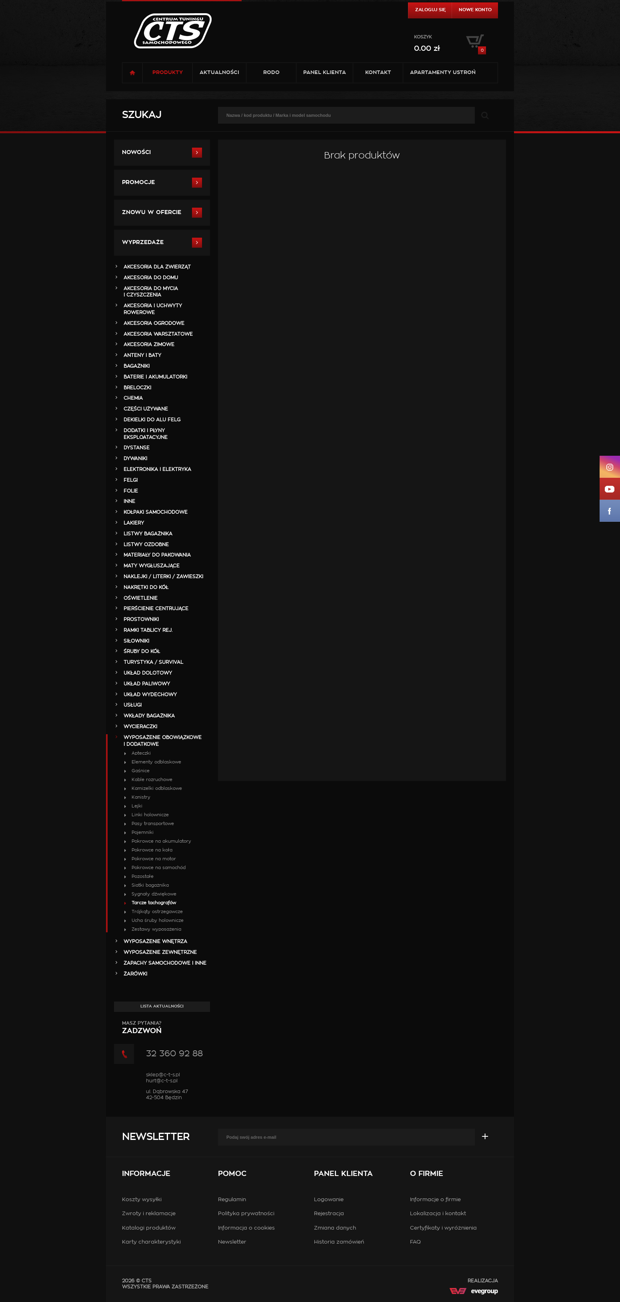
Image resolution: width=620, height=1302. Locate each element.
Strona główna (132, 73)
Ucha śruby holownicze (158, 920)
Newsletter (155, 1137)
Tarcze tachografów (154, 903)
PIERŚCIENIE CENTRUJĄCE (156, 608)
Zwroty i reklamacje (149, 1213)
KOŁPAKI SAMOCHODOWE (156, 512)
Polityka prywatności (246, 1213)
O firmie (426, 1174)
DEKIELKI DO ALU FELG (152, 419)
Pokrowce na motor (154, 859)
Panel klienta (324, 72)
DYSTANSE (137, 447)
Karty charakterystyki (151, 1242)
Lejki (137, 806)
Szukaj (141, 115)
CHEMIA (133, 398)
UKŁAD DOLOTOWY (148, 673)
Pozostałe (143, 876)
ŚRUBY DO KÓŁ (142, 651)
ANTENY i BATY (142, 355)
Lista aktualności (162, 1006)
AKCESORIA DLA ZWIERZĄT (157, 266)
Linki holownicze (150, 815)
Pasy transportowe (153, 823)
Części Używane (146, 409)
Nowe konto (475, 10)
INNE (129, 501)
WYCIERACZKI (140, 726)
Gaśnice (141, 771)
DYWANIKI (135, 458)
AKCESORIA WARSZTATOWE (158, 334)
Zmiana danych (335, 1228)
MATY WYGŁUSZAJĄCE (152, 565)
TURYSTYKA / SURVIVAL (153, 662)
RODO (271, 72)
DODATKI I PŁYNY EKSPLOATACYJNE (146, 434)
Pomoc (232, 1174)
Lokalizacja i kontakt (438, 1213)
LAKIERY (134, 523)
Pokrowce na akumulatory (161, 841)
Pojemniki (143, 832)
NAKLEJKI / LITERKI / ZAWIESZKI (163, 576)
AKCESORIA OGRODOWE (154, 323)
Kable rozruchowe (152, 779)
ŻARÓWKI (135, 973)
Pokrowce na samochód (159, 867)
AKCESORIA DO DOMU (151, 277)
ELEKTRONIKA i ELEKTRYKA (157, 469)
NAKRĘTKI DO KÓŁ (146, 587)
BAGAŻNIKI (137, 366)
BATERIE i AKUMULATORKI (155, 377)
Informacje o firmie (435, 1199)
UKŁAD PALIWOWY (147, 683)
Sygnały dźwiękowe (154, 894)
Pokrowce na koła (152, 850)
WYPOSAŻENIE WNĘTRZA (155, 941)
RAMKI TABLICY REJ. (148, 630)
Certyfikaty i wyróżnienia (443, 1228)
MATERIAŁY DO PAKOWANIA (157, 555)
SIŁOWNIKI (136, 641)
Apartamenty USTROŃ (443, 72)
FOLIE (131, 491)
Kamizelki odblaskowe (157, 788)
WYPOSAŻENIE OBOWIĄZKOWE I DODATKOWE (163, 741)
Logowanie (329, 1199)
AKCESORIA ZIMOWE (149, 344)
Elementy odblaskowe (156, 762)
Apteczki (141, 753)
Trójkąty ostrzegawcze (157, 911)
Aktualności (219, 72)
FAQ (415, 1242)
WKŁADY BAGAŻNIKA (149, 715)
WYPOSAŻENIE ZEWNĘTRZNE (160, 952)
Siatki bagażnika (150, 885)
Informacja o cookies (246, 1228)
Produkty (167, 72)
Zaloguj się (430, 10)
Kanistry (141, 797)
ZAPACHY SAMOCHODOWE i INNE (165, 963)
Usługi (133, 705)
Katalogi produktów (149, 1228)
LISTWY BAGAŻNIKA (148, 533)
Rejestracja (329, 1213)
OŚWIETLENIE (141, 598)
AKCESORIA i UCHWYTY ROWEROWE (153, 309)
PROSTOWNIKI (141, 619)
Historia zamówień (339, 1242)
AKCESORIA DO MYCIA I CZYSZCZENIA (151, 292)
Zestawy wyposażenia (156, 929)
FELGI (131, 480)
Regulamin (232, 1199)
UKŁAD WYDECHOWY (150, 694)
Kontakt (378, 72)
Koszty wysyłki (142, 1199)
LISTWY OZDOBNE (146, 544)
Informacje (146, 1174)
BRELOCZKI (137, 387)
